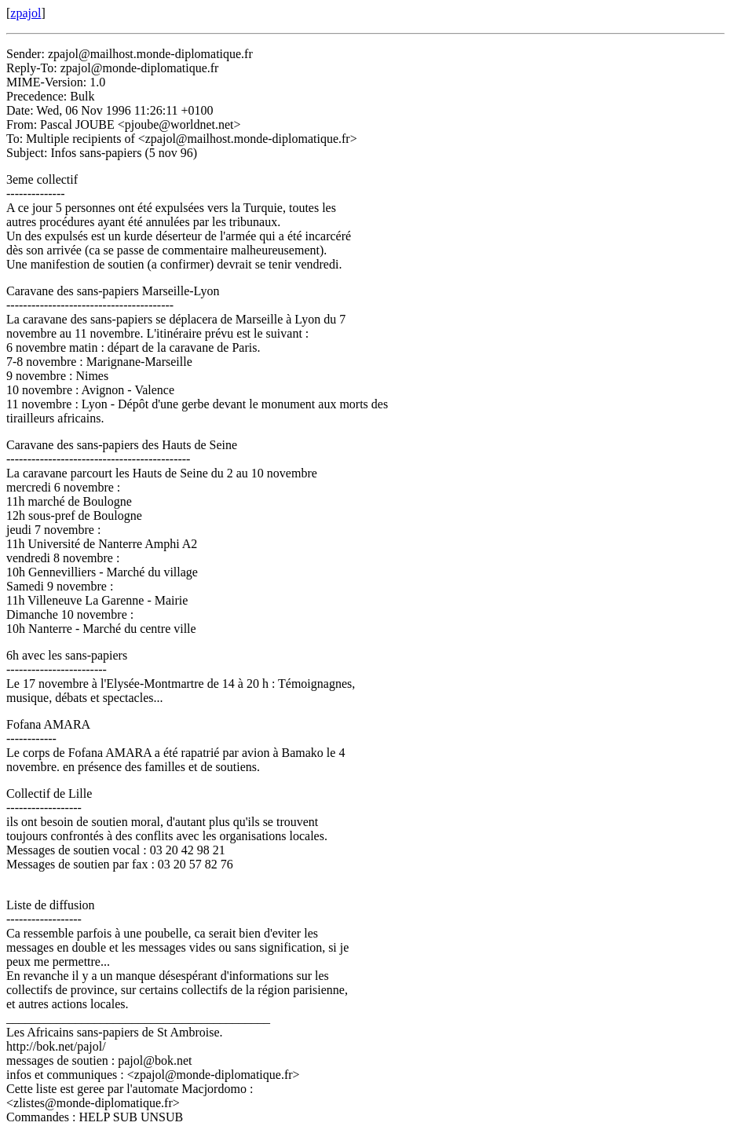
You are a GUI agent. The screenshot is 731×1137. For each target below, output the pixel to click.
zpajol (25, 13)
